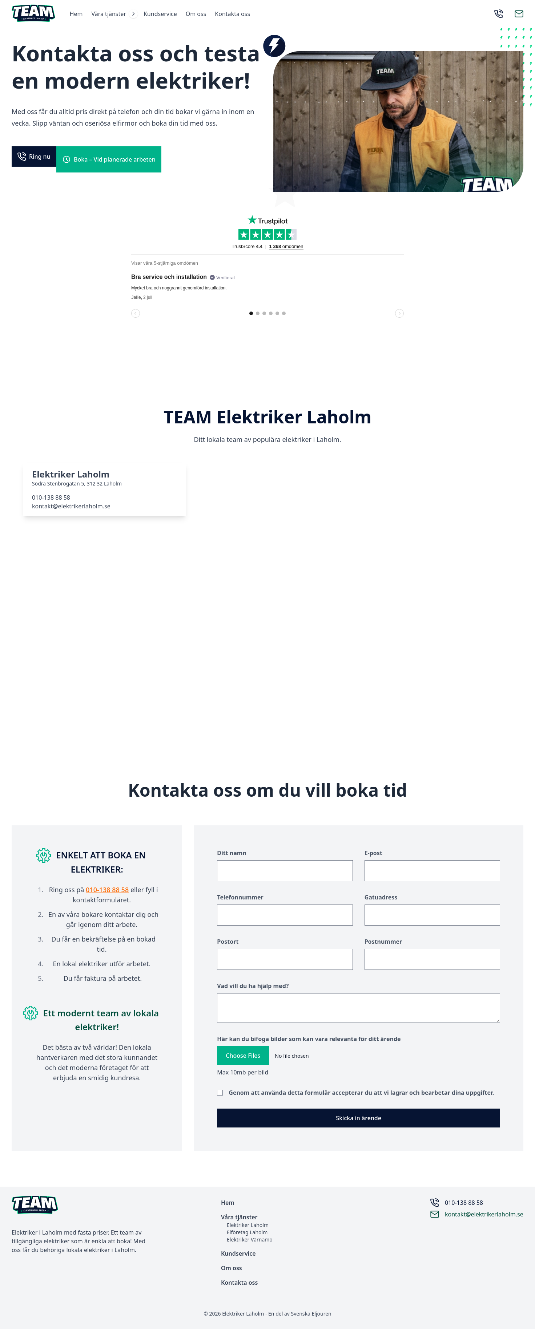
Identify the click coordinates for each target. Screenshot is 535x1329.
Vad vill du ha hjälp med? (253, 987)
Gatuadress (381, 899)
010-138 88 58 (51, 499)
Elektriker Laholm (248, 1225)
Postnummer (383, 943)
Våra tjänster (111, 15)
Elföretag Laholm (247, 1232)
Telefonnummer (240, 899)
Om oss (199, 15)
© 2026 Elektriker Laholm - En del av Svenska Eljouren (267, 1313)
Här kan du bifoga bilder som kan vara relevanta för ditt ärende (309, 1040)
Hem (79, 15)
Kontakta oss (235, 15)
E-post (373, 854)
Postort (227, 943)
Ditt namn (231, 854)
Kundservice (163, 15)
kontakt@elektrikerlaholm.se (71, 507)
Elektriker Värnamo (250, 1239)
